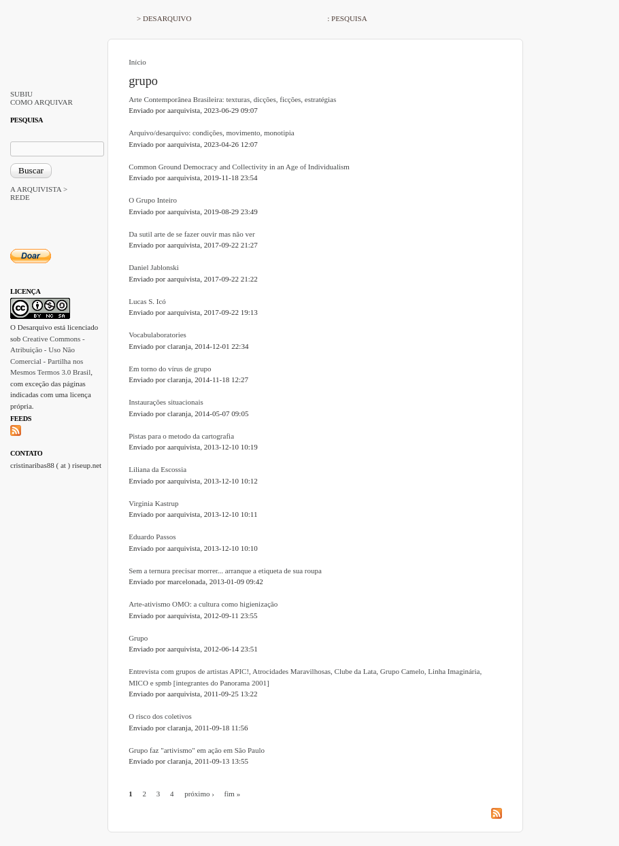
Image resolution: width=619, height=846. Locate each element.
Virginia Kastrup (153, 503)
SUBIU (21, 94)
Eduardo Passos (152, 536)
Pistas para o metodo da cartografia (181, 436)
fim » (232, 794)
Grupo (138, 638)
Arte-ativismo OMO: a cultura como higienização (203, 604)
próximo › (199, 794)
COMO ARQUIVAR (41, 102)
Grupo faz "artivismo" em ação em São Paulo (197, 750)
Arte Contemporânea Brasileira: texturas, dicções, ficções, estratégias (232, 99)
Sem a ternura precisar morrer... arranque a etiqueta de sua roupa (225, 570)
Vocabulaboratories (157, 335)
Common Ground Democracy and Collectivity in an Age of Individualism (239, 167)
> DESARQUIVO (164, 18)
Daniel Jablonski (154, 267)
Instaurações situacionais (166, 402)
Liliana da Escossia (157, 469)
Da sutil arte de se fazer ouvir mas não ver (191, 234)
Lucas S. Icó (147, 301)
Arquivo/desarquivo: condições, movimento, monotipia (212, 133)
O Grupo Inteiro (153, 200)
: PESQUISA (347, 18)
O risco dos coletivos (160, 716)
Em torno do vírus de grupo (170, 369)
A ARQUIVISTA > (38, 189)
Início (137, 62)
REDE (20, 197)
